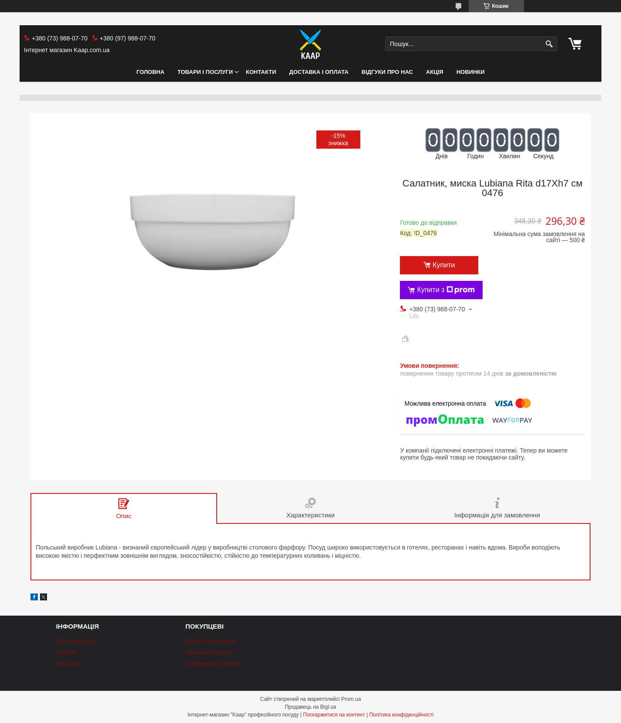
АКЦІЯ (434, 72)
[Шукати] (549, 44)
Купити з (446, 290)
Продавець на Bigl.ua (310, 707)
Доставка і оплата (319, 72)
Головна (150, 72)
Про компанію (75, 640)
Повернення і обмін (212, 663)
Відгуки (66, 652)
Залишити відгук (208, 652)
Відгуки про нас (387, 72)
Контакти (261, 72)
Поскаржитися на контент (334, 715)
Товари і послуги (205, 72)
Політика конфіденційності (401, 715)
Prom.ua (351, 699)
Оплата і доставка (211, 640)
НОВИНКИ (471, 72)
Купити (444, 265)
